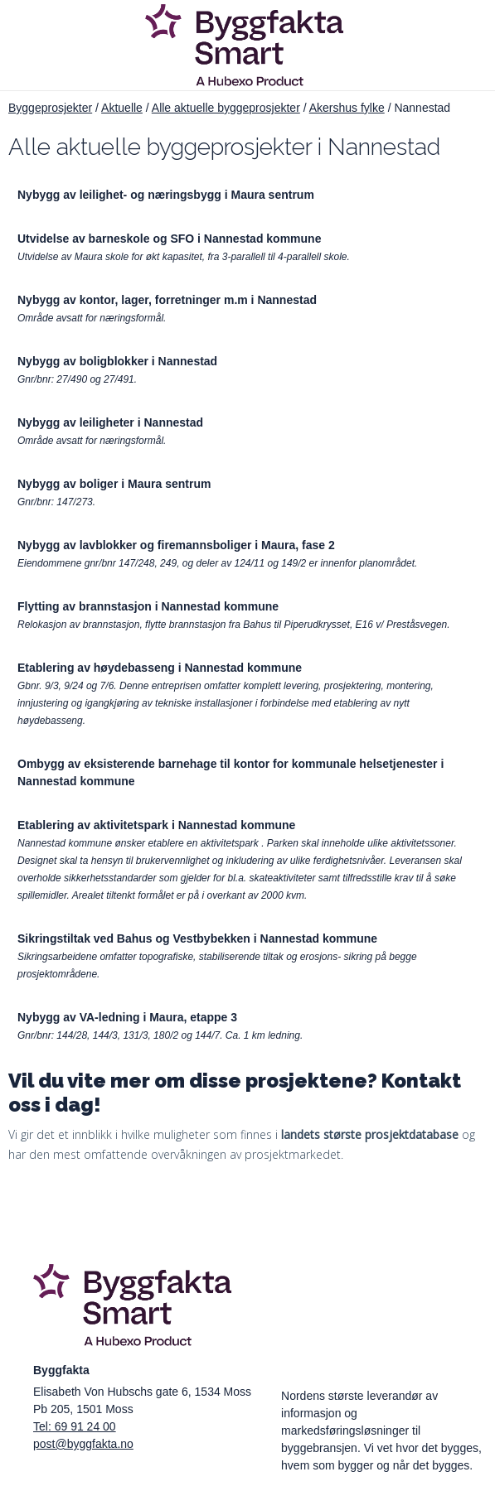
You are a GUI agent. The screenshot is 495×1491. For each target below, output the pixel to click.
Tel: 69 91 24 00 (74, 1426)
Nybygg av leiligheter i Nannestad (110, 422)
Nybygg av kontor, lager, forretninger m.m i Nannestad (167, 299)
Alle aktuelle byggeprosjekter (226, 107)
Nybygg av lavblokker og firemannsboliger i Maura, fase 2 (176, 545)
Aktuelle (122, 107)
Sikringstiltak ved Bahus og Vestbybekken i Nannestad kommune (197, 938)
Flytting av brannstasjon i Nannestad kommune (148, 606)
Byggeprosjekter (50, 107)
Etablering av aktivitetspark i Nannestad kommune (156, 825)
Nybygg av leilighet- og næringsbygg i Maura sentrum (165, 194)
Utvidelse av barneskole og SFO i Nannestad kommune (169, 238)
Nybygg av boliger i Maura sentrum (114, 483)
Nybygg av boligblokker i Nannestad (117, 361)
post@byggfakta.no (83, 1443)
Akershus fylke (347, 107)
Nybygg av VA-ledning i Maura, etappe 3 (127, 1017)
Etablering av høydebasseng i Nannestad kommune (159, 667)
